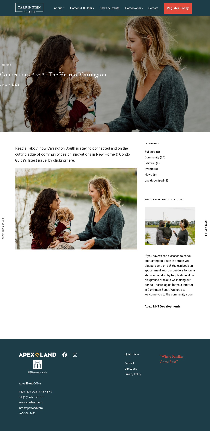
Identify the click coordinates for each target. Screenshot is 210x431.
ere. (72, 160)
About (58, 8)
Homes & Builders (82, 8)
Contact (153, 8)
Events (149, 169)
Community (152, 157)
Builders (150, 152)
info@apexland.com (31, 408)
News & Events (109, 8)
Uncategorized (154, 180)
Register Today (178, 8)
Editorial (6, 65)
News (148, 174)
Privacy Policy (133, 374)
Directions (131, 368)
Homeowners (134, 8)
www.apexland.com (30, 402)
